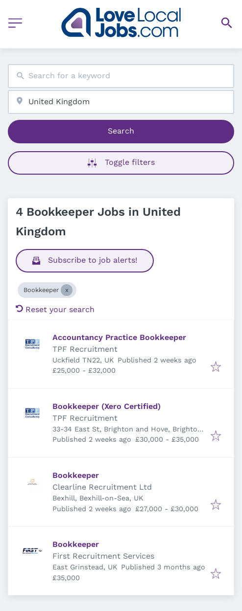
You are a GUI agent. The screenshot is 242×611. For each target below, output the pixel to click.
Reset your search (55, 309)
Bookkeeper (75, 475)
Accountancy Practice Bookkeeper (119, 337)
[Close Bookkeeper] (67, 290)
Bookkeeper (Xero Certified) (106, 406)
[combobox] (121, 76)
